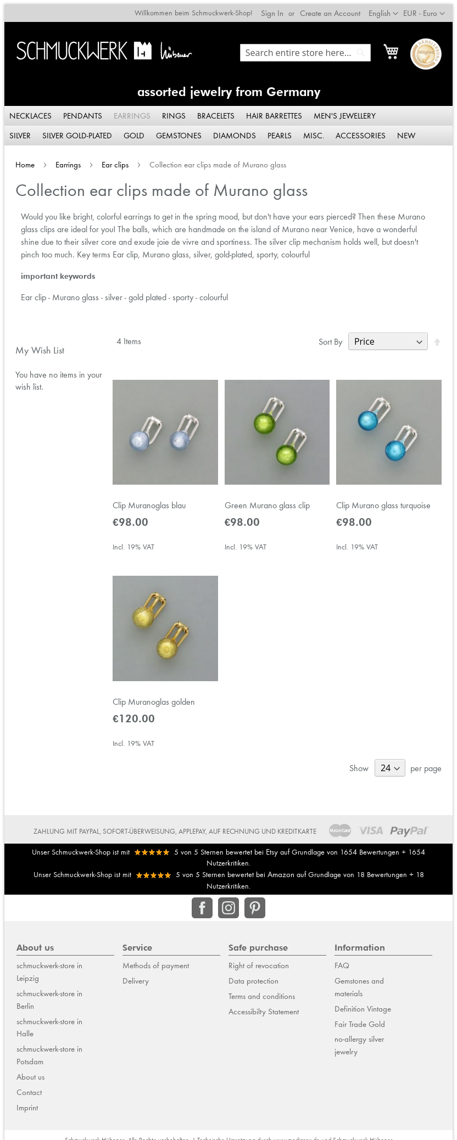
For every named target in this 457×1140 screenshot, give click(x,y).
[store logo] (102, 46)
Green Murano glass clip (267, 504)
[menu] (228, 122)
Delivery (135, 982)
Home (21, 161)
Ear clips (111, 161)
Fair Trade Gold (360, 1026)
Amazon (280, 876)
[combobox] (309, 48)
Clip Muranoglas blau (146, 504)
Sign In (276, 9)
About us (30, 1078)
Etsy (272, 853)
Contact (29, 1094)
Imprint (27, 1109)
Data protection (253, 982)
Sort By (335, 338)
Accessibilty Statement (263, 1013)
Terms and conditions (261, 998)
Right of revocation (258, 967)
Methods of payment (155, 967)
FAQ (342, 967)
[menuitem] (27, 112)
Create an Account (334, 9)
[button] (428, 9)
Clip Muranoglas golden (151, 703)
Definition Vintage (363, 1010)
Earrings (65, 161)
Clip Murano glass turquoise (385, 504)
